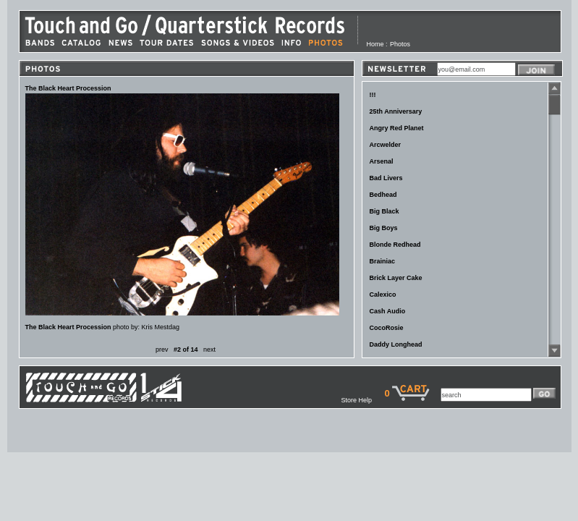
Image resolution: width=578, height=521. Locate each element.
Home (375, 44)
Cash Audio (388, 311)
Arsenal (382, 161)
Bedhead (383, 194)
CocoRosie (387, 327)
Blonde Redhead (395, 244)
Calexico (383, 294)
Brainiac (383, 261)
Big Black (384, 211)
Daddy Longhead (396, 344)
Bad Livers (386, 178)
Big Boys (384, 228)
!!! (373, 94)
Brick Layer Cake (396, 277)
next (209, 349)
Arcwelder (385, 144)
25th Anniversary (396, 111)
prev (162, 349)
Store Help (362, 400)
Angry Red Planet (397, 128)
